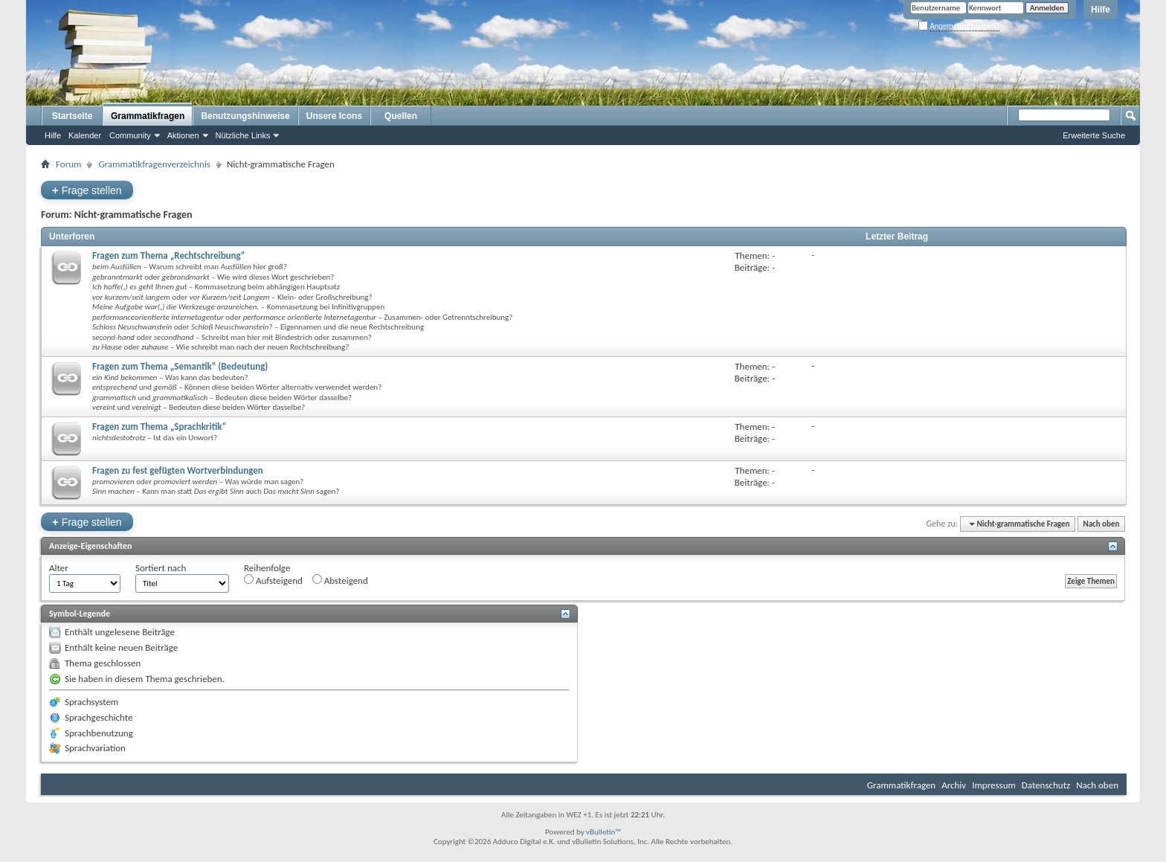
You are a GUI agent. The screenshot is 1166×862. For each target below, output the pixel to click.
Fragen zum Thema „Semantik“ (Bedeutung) (180, 366)
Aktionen (183, 135)
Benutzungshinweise (245, 116)
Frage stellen (87, 190)
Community (130, 135)
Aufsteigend (273, 580)
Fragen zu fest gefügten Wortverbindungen (177, 470)
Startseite (72, 116)
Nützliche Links (243, 135)
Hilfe (1100, 9)
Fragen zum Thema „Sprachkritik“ (159, 426)
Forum (68, 164)
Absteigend (340, 580)
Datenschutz (1046, 785)
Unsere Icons (334, 116)
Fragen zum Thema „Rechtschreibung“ (168, 255)
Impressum (994, 785)
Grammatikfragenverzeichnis (154, 164)
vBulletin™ (603, 832)
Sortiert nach (160, 567)
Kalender (84, 135)
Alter (58, 567)
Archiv (953, 785)
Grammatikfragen (147, 116)
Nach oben (1101, 524)
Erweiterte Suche (1094, 135)
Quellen (400, 116)
